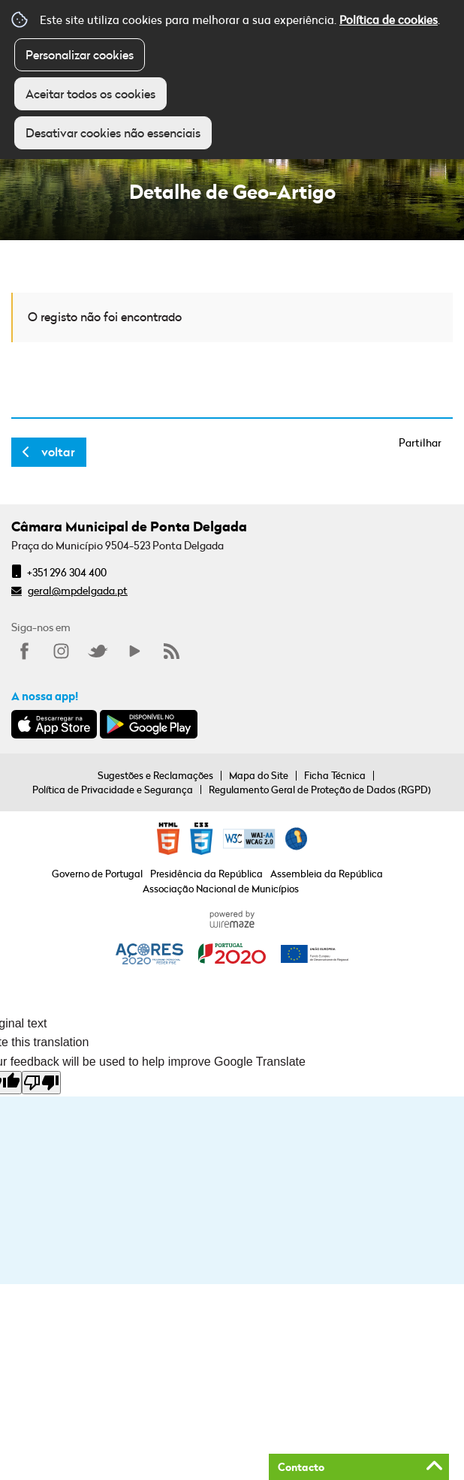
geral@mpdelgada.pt (78, 590)
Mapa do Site (258, 775)
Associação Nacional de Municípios (221, 888)
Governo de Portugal (97, 873)
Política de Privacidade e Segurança (112, 789)
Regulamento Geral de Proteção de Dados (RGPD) (320, 789)
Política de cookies (388, 19)
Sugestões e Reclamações (155, 775)
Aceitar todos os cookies (90, 94)
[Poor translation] (41, 1082)
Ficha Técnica (335, 775)
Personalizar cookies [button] (80, 55)
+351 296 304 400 (67, 572)
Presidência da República (206, 873)
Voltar (58, 452)
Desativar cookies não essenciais (113, 133)
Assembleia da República (326, 873)
